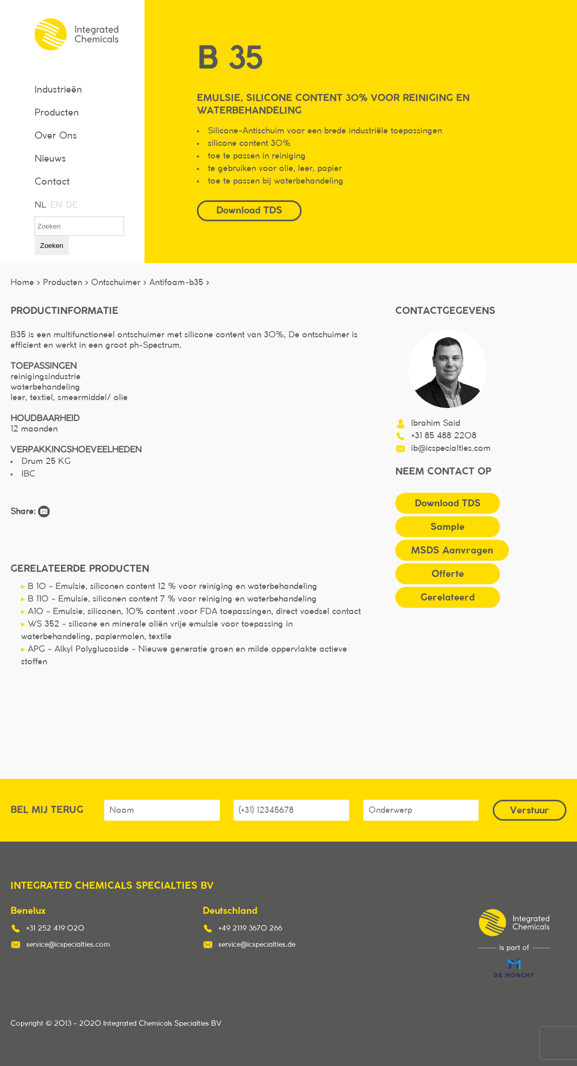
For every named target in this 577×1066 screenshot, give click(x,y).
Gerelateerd (447, 597)
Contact (52, 182)
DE (71, 205)
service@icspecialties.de (256, 944)
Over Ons (56, 136)
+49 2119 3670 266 (250, 928)
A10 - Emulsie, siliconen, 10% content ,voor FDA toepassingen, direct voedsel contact (191, 611)
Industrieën (58, 90)
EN (55, 205)
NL (40, 205)
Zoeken (51, 246)
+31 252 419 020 (55, 928)
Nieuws (50, 159)
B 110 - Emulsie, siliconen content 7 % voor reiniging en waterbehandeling (169, 599)
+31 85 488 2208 (443, 436)
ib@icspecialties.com (451, 448)
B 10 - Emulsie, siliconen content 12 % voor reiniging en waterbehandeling (169, 586)
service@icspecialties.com (68, 944)
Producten (57, 113)
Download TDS (249, 210)
